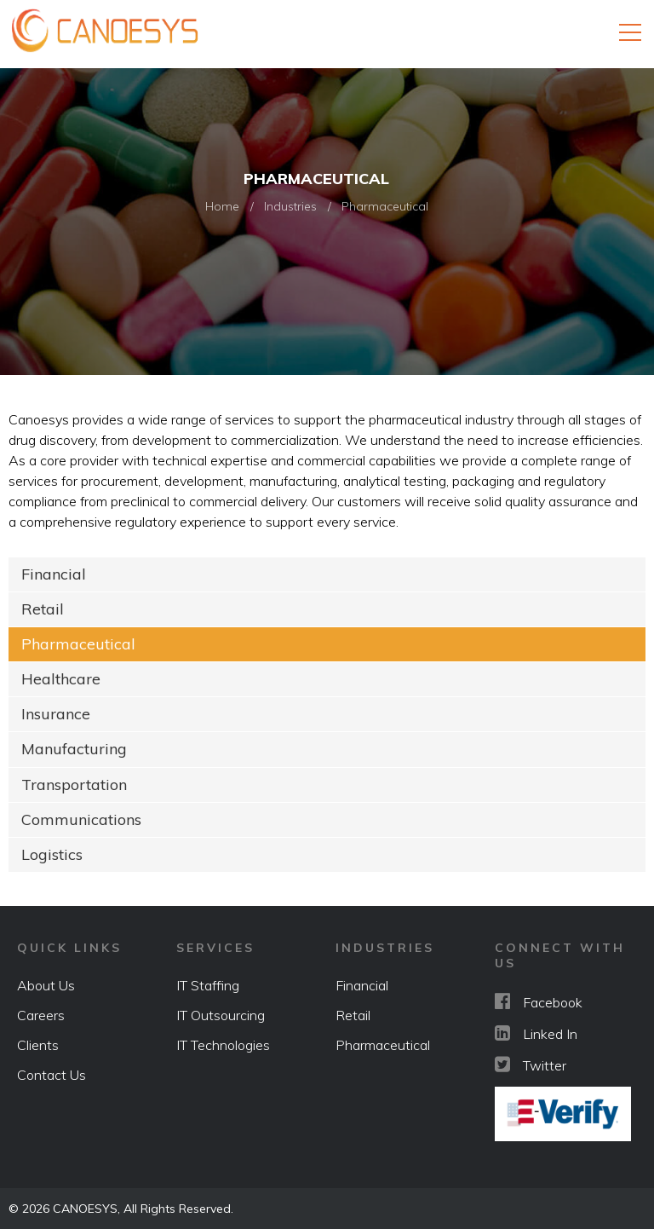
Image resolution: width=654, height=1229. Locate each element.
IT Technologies (223, 1044)
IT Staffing (207, 984)
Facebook (538, 1000)
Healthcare (60, 679)
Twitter (530, 1063)
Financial (53, 574)
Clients (38, 1044)
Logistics (52, 853)
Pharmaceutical (78, 644)
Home (222, 206)
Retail (42, 609)
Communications (81, 818)
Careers (41, 1014)
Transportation (74, 783)
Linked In (536, 1032)
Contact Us (51, 1073)
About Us (46, 984)
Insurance (55, 714)
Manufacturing (74, 749)
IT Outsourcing (220, 1014)
